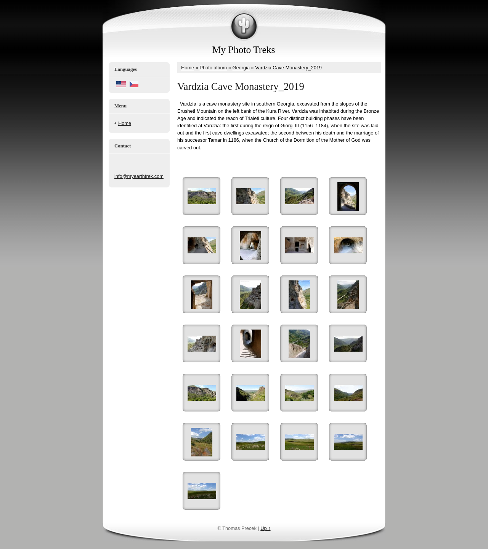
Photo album (213, 67)
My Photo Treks (243, 49)
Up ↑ (265, 528)
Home (124, 123)
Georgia (241, 67)
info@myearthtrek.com (139, 176)
